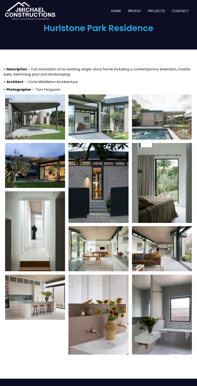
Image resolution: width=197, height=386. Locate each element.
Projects (156, 11)
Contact (180, 11)
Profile (134, 11)
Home (116, 11)
